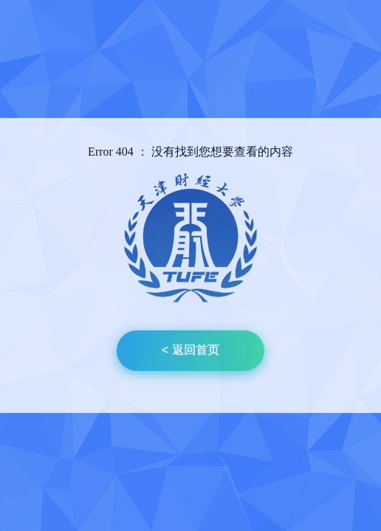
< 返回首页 (190, 350)
